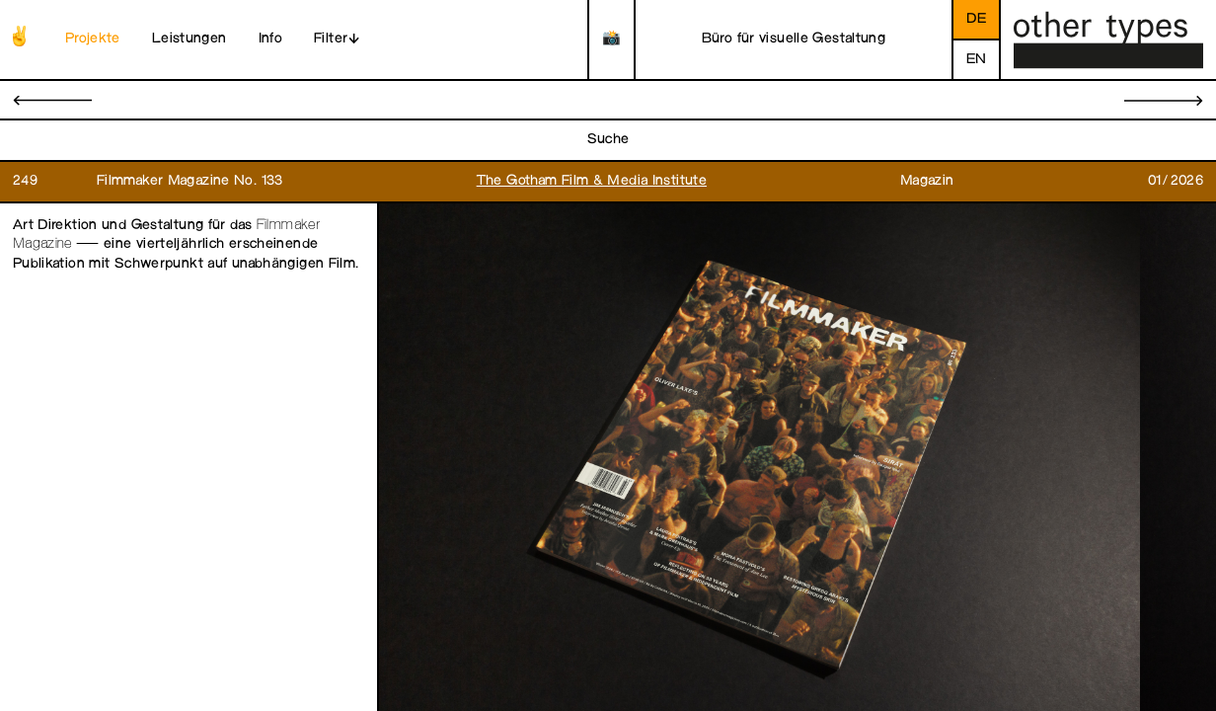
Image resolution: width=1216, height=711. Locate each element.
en (976, 59)
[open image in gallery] (759, 457)
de (976, 19)
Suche (608, 139)
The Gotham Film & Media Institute (592, 181)
